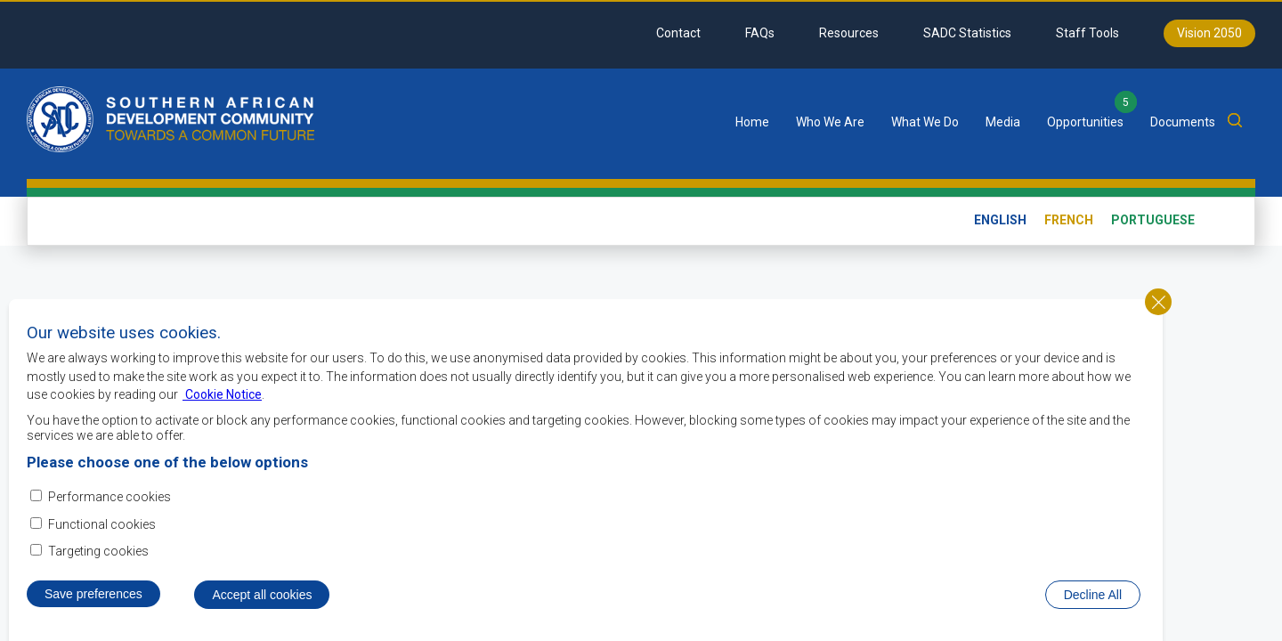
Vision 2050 (1209, 33)
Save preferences (93, 603)
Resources (849, 33)
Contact (678, 33)
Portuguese (1153, 220)
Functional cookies (102, 533)
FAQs (760, 33)
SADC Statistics (967, 33)
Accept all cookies (262, 603)
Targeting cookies (98, 560)
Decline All (1093, 603)
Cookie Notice (222, 404)
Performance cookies (109, 506)
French (1068, 220)
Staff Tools (1087, 33)
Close (1158, 310)
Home (752, 122)
